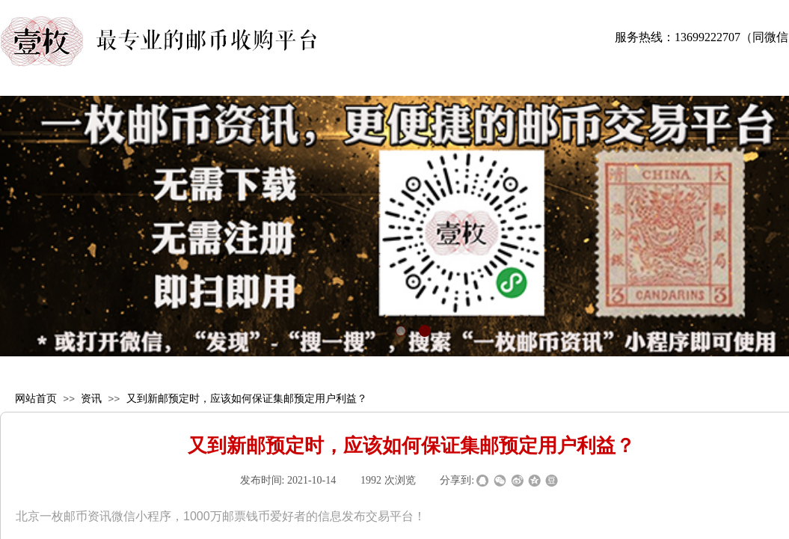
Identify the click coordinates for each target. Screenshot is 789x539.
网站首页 (36, 398)
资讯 (91, 398)
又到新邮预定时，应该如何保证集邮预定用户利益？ (246, 398)
